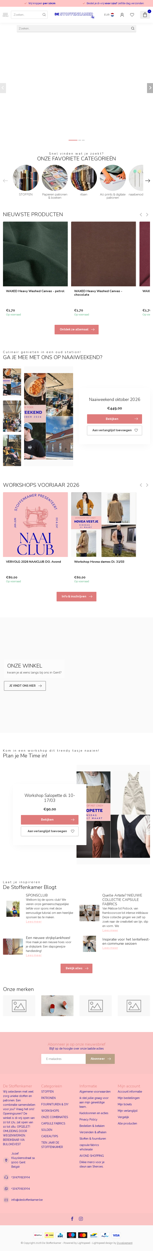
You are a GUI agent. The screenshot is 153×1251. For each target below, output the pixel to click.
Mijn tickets (125, 1104)
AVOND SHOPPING (91, 1155)
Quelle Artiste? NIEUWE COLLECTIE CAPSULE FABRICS (122, 899)
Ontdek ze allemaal (77, 330)
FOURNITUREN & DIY (55, 1104)
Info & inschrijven (77, 597)
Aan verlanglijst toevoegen (115, 430)
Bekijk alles (77, 968)
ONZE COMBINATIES (54, 1117)
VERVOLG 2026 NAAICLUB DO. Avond (33, 562)
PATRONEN (48, 1098)
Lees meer (34, 921)
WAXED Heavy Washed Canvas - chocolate (98, 293)
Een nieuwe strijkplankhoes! (48, 937)
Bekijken (122, 419)
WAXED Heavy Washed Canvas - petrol (35, 291)
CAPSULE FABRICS (53, 1123)
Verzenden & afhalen (92, 1132)
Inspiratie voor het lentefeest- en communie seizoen (126, 941)
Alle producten (127, 1123)
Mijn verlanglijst (127, 1110)
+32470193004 (20, 1177)
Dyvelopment (124, 1242)
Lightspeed (83, 1242)
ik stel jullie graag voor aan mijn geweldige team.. (94, 1102)
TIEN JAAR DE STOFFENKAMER (52, 1145)
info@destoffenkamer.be (27, 1199)
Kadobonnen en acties (93, 1113)
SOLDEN (46, 1129)
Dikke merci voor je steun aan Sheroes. (91, 1164)
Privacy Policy (88, 1119)
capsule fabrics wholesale (89, 1147)
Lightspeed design (102, 1242)
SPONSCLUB (37, 895)
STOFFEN (47, 1091)
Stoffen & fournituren (92, 1138)
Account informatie (130, 1091)
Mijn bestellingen (129, 1098)
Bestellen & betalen (92, 1125)
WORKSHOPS (50, 1110)
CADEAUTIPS (49, 1136)
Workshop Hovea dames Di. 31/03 (99, 562)
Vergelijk (123, 1117)
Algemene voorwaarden (95, 1091)
